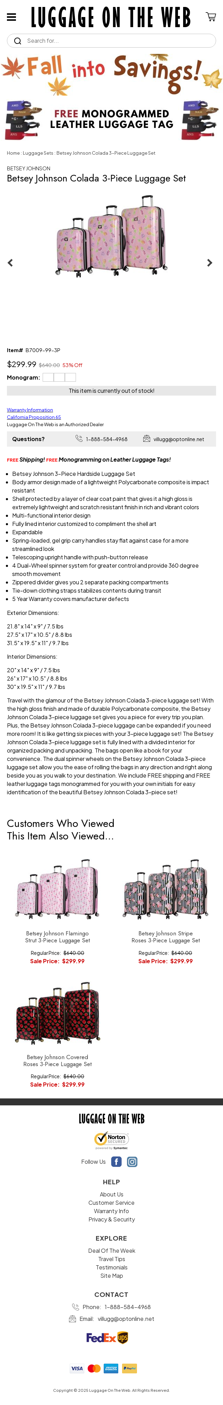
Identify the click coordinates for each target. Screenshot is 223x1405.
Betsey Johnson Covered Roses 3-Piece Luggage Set (57, 1060)
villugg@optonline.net (179, 439)
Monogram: (23, 377)
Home (13, 153)
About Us (111, 1194)
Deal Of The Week (111, 1250)
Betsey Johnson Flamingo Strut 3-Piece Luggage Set (57, 937)
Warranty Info (111, 1211)
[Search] (117, 40)
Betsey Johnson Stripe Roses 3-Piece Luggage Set (165, 937)
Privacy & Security (111, 1219)
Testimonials (112, 1267)
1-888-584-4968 (107, 439)
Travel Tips (111, 1258)
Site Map (111, 1275)
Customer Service (111, 1202)
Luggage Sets (38, 153)
